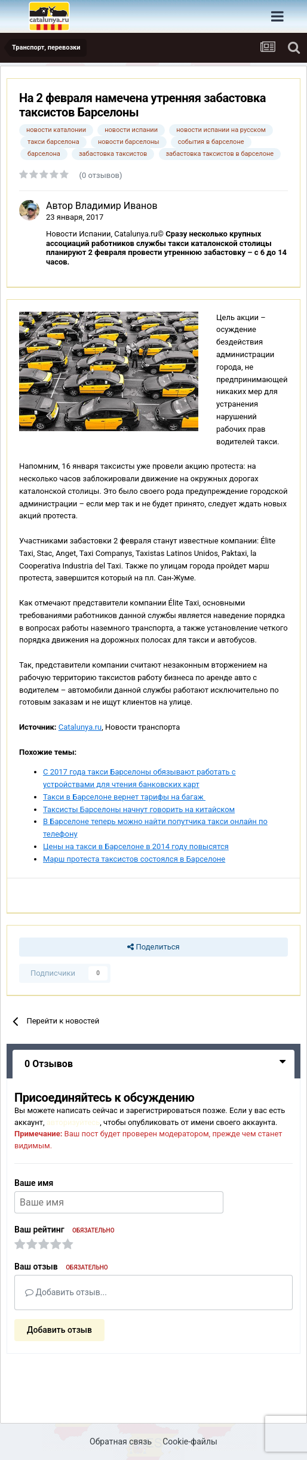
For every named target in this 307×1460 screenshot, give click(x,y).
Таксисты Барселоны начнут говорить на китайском (139, 809)
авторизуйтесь (73, 1122)
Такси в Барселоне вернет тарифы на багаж (124, 796)
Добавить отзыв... (66, 1292)
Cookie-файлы (189, 1441)
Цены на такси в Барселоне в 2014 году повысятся (136, 846)
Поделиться (153, 947)
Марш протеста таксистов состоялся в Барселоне (134, 859)
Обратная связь (121, 1441)
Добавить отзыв (59, 1330)
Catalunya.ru (80, 727)
